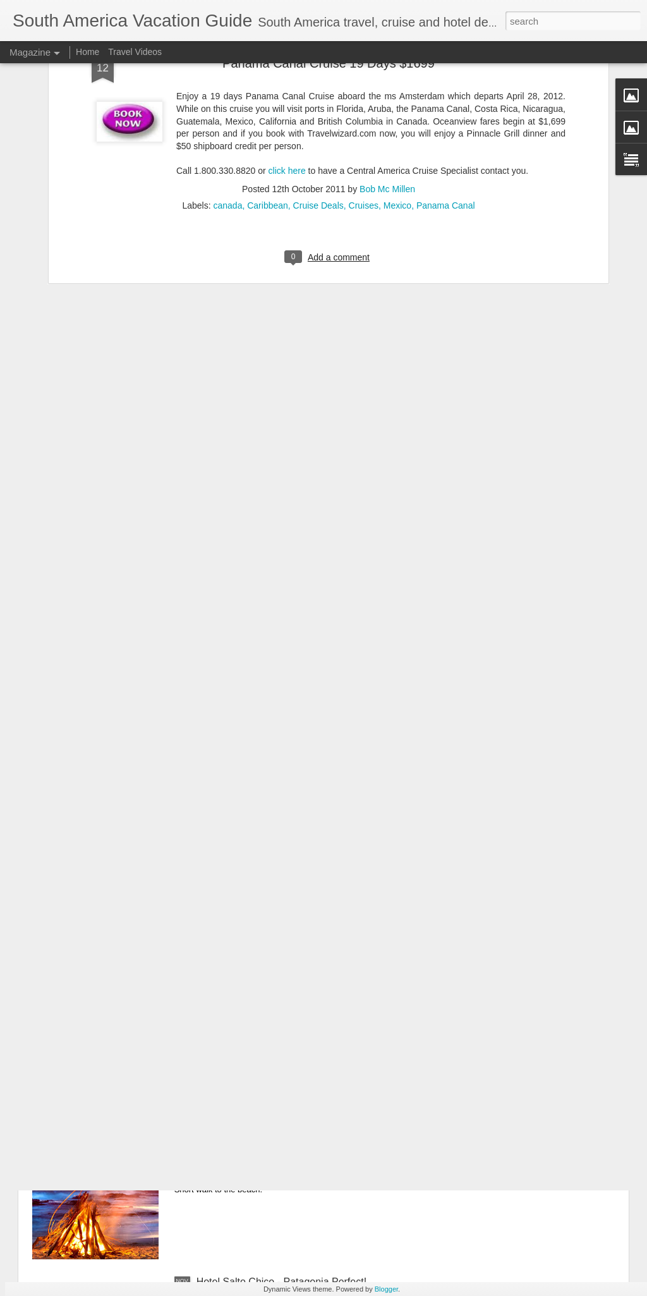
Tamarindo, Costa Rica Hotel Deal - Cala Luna (300, 1138)
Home (87, 52)
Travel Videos (135, 52)
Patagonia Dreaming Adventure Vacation (287, 994)
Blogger (386, 1289)
